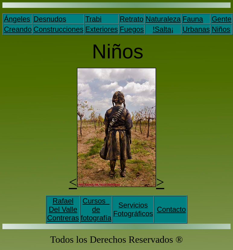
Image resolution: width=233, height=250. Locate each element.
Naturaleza (163, 19)
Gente (221, 19)
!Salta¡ (163, 29)
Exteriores (101, 29)
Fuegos (132, 29)
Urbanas (196, 29)
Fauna (193, 19)
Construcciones (58, 29)
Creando (18, 29)
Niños (221, 29)
